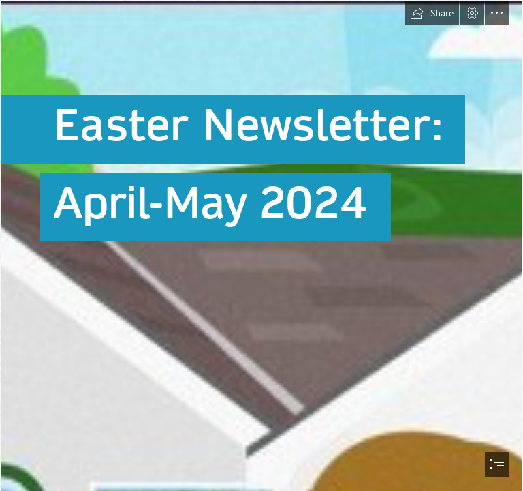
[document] (261, 245)
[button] (432, 13)
